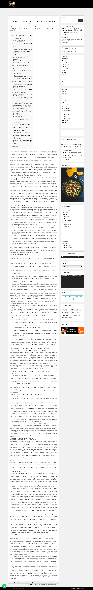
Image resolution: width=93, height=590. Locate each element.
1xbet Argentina (34, 17)
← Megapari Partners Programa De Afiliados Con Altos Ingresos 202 (23, 582)
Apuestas (15, 68)
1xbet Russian (64, 93)
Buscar (63, 17)
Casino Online (65, 97)
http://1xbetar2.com (18, 389)
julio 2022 (64, 72)
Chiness (63, 99)
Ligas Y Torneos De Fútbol (19, 75)
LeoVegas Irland (65, 108)
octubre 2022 (65, 66)
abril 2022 (64, 78)
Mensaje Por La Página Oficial (20, 102)
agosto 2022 (64, 70)
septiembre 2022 (65, 68)
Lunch (65, 299)
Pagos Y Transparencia (18, 41)
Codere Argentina (65, 100)
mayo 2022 (64, 76)
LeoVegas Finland (65, 104)
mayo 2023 (64, 62)
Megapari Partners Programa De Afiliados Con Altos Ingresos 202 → (43, 584)
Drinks (63, 102)
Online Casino (65, 120)
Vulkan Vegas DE (65, 124)
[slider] (81, 257)
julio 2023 (64, 60)
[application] (72, 257)
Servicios (49, 5)
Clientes (56, 5)
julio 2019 (64, 81)
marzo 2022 (64, 79)
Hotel (82, 296)
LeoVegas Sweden (66, 110)
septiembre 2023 (65, 58)
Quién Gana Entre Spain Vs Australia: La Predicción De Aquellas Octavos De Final (22, 45)
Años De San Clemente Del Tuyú (21, 56)
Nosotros (42, 5)
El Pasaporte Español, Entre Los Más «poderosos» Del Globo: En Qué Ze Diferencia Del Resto (22, 62)
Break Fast (64, 95)
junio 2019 (64, 83)
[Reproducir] (62, 257)
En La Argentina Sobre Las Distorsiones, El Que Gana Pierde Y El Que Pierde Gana (22, 37)
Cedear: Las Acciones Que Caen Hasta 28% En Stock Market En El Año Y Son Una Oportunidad (22, 72)
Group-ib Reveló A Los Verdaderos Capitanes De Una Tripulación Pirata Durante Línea (22, 99)
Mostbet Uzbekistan (66, 118)
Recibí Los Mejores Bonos (19, 40)
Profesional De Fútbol (18, 130)
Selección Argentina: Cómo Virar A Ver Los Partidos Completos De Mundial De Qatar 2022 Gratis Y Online (22, 78)
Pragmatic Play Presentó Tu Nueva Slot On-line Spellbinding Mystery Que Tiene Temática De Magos (22, 94)
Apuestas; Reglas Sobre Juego (20, 110)
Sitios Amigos (16, 146)
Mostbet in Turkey (65, 114)
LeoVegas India (65, 106)
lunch (63, 112)
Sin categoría (64, 122)
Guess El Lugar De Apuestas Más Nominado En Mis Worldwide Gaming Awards (22, 89)
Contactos (62, 5)
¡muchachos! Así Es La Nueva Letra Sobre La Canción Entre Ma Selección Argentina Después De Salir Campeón (22, 50)
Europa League (16, 144)
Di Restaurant (76, 588)
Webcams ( (15, 59)
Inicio (36, 5)
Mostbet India (64, 116)
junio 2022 (64, 74)
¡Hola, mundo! (65, 42)
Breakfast (66, 296)
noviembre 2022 (65, 64)
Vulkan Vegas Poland (66, 126)
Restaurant (71, 299)
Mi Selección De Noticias (19, 57)
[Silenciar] (78, 257)
